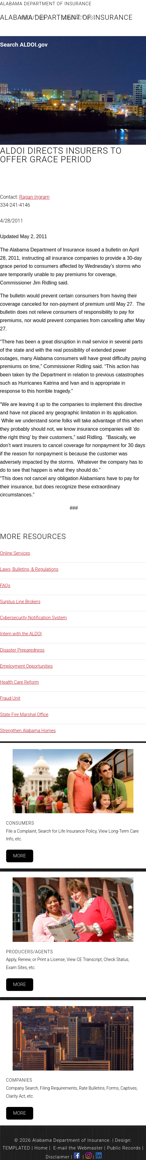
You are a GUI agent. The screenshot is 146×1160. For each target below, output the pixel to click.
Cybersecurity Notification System (33, 617)
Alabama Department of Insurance (46, 3)
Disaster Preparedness (22, 650)
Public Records (124, 1148)
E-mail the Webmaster (78, 1148)
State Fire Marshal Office (24, 714)
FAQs (5, 585)
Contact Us (77, 18)
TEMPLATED (16, 1148)
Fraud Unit (10, 698)
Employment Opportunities (26, 666)
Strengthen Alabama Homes (28, 730)
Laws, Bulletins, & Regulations (29, 569)
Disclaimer (58, 1157)
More (19, 856)
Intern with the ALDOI (21, 633)
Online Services (15, 553)
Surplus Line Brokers (20, 601)
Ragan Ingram (34, 197)
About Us (33, 18)
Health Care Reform (19, 682)
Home (41, 1148)
